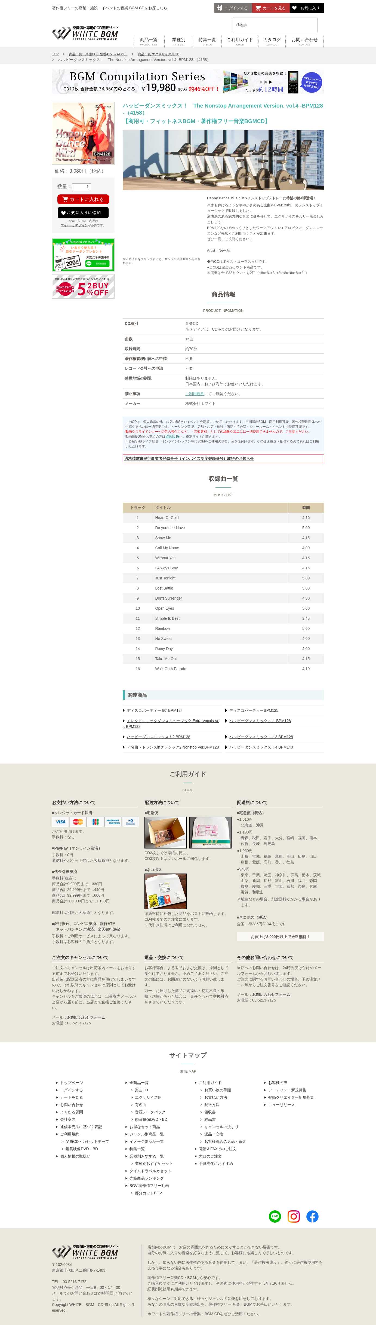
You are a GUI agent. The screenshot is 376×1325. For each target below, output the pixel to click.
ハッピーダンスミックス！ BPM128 (260, 721)
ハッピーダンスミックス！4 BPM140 (261, 747)
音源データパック (150, 1112)
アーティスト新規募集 (287, 1090)
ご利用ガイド (240, 42)
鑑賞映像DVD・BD (82, 1149)
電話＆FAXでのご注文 (217, 1149)
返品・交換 (213, 1134)
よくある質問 (71, 1112)
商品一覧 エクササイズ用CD (159, 54)
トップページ (71, 1082)
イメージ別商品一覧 (147, 1141)
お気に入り (310, 8)
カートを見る (274, 8)
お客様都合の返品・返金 (225, 1141)
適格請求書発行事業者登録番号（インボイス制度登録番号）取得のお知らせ (189, 458)
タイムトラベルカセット (150, 1171)
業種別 (179, 42)
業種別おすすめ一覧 (147, 1156)
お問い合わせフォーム (86, 1017)
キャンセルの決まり (221, 1127)
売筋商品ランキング (147, 1178)
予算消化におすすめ (216, 1163)
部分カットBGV (148, 1193)
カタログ (271, 42)
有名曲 (140, 1105)
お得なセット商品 (145, 1127)
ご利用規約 (194, 394)
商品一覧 (148, 42)
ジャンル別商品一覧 (147, 1134)
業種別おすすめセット (154, 1163)
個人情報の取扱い (75, 1156)
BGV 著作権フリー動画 (149, 1185)
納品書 (210, 1119)
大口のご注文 (210, 1156)
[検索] (268, 25)
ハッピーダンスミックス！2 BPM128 (158, 737)
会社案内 (67, 1119)
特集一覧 (207, 42)
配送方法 (212, 1105)
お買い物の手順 (217, 1090)
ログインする (236, 8)
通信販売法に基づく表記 (81, 1127)
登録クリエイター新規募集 (291, 1097)
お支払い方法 (215, 1097)
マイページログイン (74, 225)
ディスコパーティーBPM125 (253, 710)
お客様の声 (277, 1082)
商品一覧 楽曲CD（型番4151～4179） (98, 54)
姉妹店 (170, 436)
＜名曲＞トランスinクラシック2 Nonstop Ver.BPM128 (173, 747)
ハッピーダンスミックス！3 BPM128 (261, 737)
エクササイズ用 (148, 1097)
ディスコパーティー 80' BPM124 (155, 710)
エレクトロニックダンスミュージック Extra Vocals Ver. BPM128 (171, 724)
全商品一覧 (139, 1082)
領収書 (210, 1112)
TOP (55, 54)
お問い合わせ (304, 42)
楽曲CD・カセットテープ (87, 1141)
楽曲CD (141, 1090)
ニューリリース (281, 1105)
